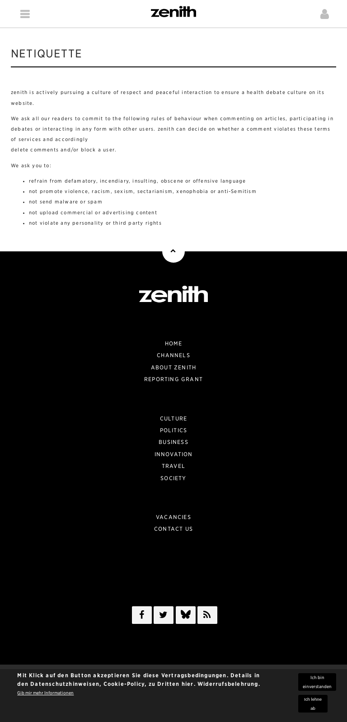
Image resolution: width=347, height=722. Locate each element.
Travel (173, 465)
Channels (173, 355)
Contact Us (173, 528)
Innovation (174, 454)
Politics (174, 430)
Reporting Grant (173, 379)
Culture (173, 418)
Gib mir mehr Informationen (45, 695)
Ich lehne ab (313, 706)
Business (173, 442)
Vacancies (173, 517)
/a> (186, 616)
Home (174, 343)
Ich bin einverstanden (317, 684)
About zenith (173, 367)
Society (173, 478)
